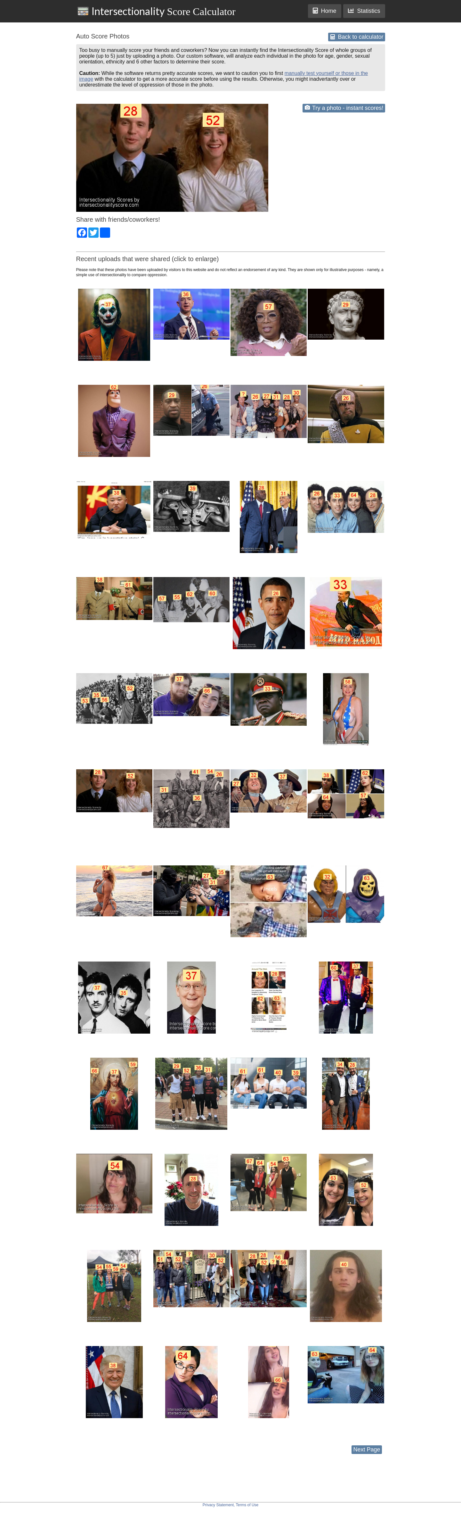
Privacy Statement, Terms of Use (231, 1505)
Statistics (364, 11)
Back (356, 37)
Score (156, 11)
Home (324, 11)
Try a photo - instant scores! (344, 108)
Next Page (366, 1449)
